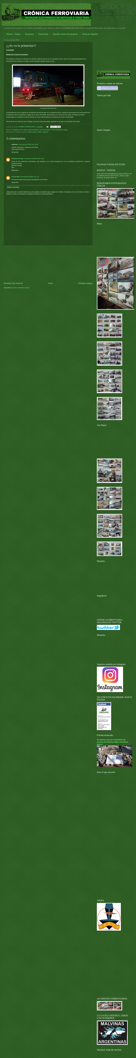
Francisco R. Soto (17, 158)
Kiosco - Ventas (13, 34)
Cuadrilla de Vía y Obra (19, 130)
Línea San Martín (44, 130)
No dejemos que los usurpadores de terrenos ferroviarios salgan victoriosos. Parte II (113, 742)
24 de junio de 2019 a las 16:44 (34, 158)
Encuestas (29, 34)
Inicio (50, 283)
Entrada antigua (85, 283)
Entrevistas (43, 34)
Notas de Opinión (90, 34)
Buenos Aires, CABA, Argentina (38, 132)
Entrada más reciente (13, 283)
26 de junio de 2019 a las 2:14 (29, 176)
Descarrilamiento (33, 130)
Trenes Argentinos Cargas (59, 130)
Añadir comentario (13, 187)
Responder (14, 152)
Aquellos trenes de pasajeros (65, 34)
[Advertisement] (48, 263)
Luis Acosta (15, 176)
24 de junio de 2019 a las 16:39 (28, 144)
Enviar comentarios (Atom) (21, 288)
